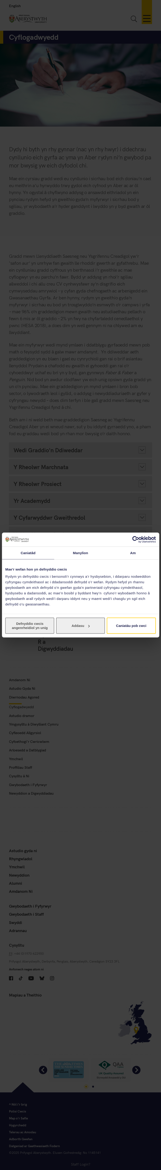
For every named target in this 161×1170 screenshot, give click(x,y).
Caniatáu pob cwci (131, 626)
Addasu (81, 626)
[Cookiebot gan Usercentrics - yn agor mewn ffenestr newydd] (135, 539)
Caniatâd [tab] (28, 553)
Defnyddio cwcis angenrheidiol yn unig (30, 626)
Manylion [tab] (80, 553)
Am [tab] (133, 553)
